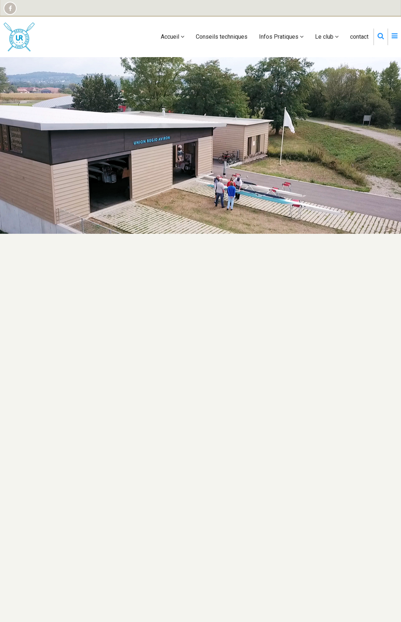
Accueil (172, 36)
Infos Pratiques (281, 36)
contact (359, 36)
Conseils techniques (221, 36)
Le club (327, 36)
